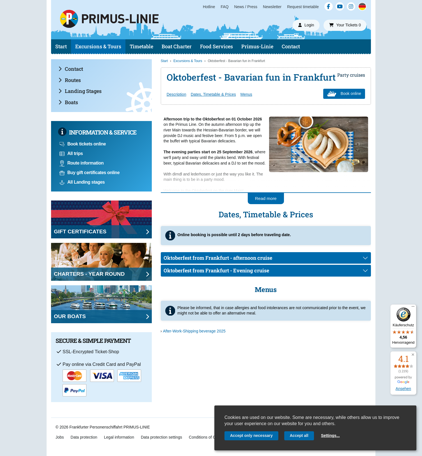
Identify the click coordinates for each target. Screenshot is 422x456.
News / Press (245, 6)
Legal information (119, 437)
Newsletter (272, 6)
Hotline (209, 6)
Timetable (141, 46)
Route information (81, 163)
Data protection (84, 437)
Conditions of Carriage (208, 437)
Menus (246, 94)
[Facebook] (328, 6)
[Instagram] (351, 6)
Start (61, 46)
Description (176, 94)
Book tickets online (82, 144)
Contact (291, 46)
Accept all (299, 435)
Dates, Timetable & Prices (213, 94)
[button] (412, 355)
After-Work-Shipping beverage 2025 (194, 331)
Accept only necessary (251, 435)
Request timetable (303, 6)
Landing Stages (80, 91)
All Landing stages (82, 182)
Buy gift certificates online (89, 172)
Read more (266, 198)
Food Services (216, 46)
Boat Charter (177, 46)
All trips (71, 153)
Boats (68, 102)
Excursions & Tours (98, 46)
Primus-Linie (257, 46)
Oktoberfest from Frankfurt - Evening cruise (216, 270)
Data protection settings (161, 437)
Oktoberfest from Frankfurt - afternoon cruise (218, 257)
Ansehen (403, 388)
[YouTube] (340, 6)
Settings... (330, 435)
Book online (344, 94)
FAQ (225, 6)
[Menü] (413, 307)
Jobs (60, 437)
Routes (69, 80)
